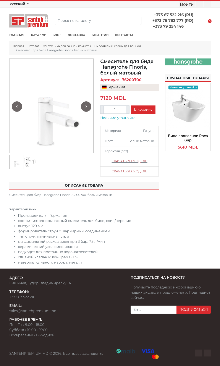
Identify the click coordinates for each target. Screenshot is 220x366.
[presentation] (17, 106)
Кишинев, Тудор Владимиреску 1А (40, 283)
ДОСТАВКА (76, 35)
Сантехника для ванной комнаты (67, 46)
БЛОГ (57, 35)
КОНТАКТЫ (124, 35)
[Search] (95, 21)
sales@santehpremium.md (32, 311)
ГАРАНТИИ (100, 35)
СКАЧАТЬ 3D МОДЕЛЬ (129, 161)
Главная (18, 46)
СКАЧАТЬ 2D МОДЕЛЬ (129, 171)
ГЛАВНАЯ (16, 35)
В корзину (143, 109)
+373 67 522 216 (22, 297)
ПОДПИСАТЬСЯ (193, 310)
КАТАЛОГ (38, 35)
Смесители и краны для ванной (117, 46)
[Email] (154, 310)
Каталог (33, 46)
